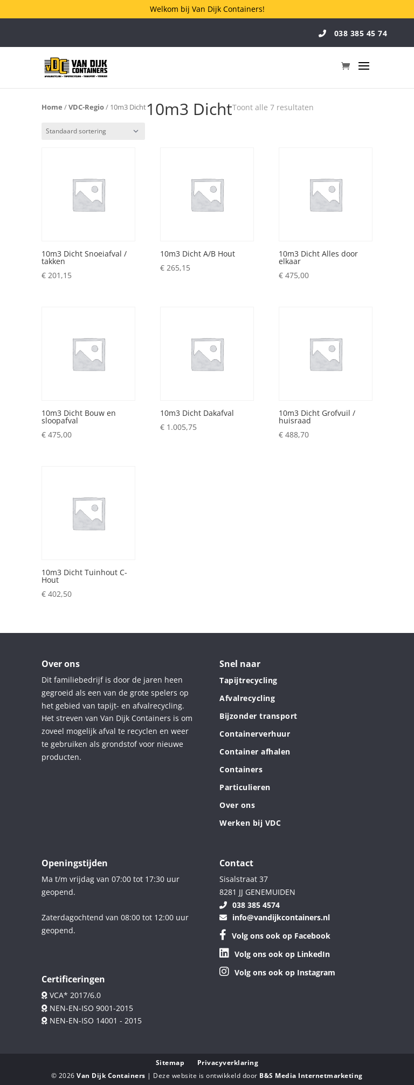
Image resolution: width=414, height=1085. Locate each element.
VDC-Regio (86, 107)
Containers (241, 769)
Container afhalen (255, 751)
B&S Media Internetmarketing (311, 1075)
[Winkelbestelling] (93, 131)
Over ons (237, 805)
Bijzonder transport (258, 716)
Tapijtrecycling (248, 680)
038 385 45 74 (353, 33)
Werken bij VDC (250, 823)
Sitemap (170, 1062)
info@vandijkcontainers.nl (274, 917)
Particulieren (245, 787)
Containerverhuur (254, 734)
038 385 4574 (249, 905)
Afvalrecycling (247, 698)
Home (52, 107)
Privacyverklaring (228, 1062)
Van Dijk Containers (112, 1075)
